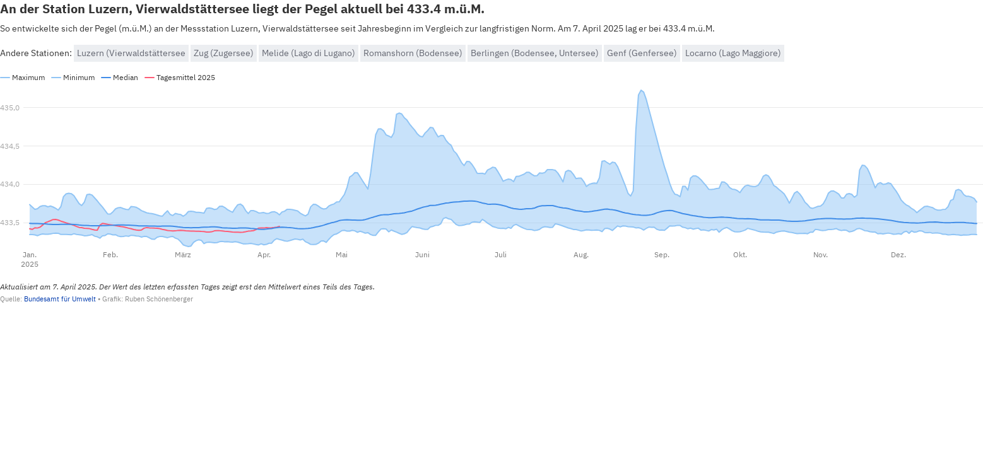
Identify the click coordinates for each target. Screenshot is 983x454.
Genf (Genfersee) (642, 53)
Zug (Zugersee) (224, 53)
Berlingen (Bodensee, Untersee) (535, 53)
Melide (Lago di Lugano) (308, 53)
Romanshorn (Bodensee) (412, 53)
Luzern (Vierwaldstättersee (131, 53)
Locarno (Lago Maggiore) (733, 53)
